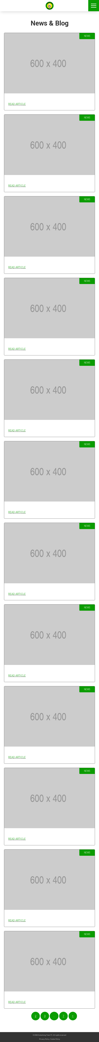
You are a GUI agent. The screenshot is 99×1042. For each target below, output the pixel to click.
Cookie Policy (55, 1039)
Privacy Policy (44, 1039)
